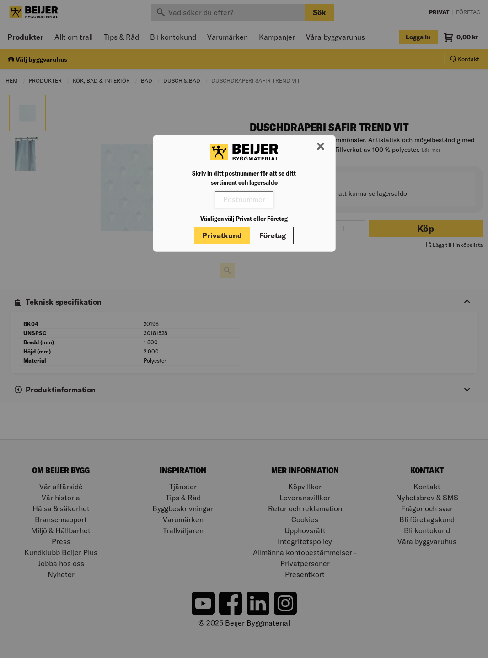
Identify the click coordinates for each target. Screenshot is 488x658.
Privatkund (222, 235)
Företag (272, 235)
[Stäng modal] (320, 147)
